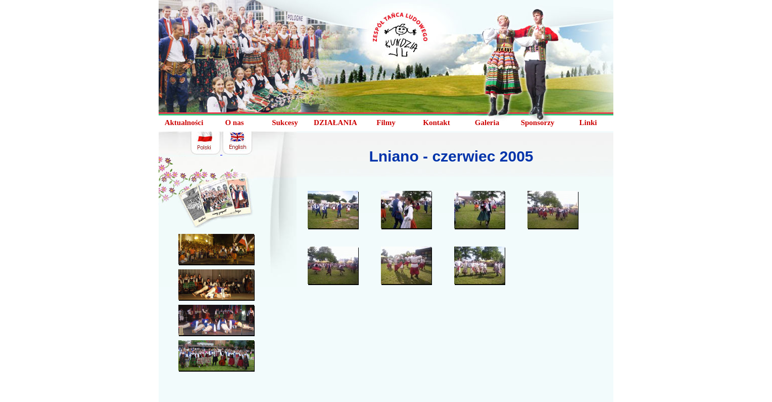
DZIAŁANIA (335, 122)
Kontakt (436, 122)
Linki (588, 122)
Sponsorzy (538, 122)
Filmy (386, 122)
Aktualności (184, 122)
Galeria (487, 122)
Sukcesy (285, 122)
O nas (234, 122)
